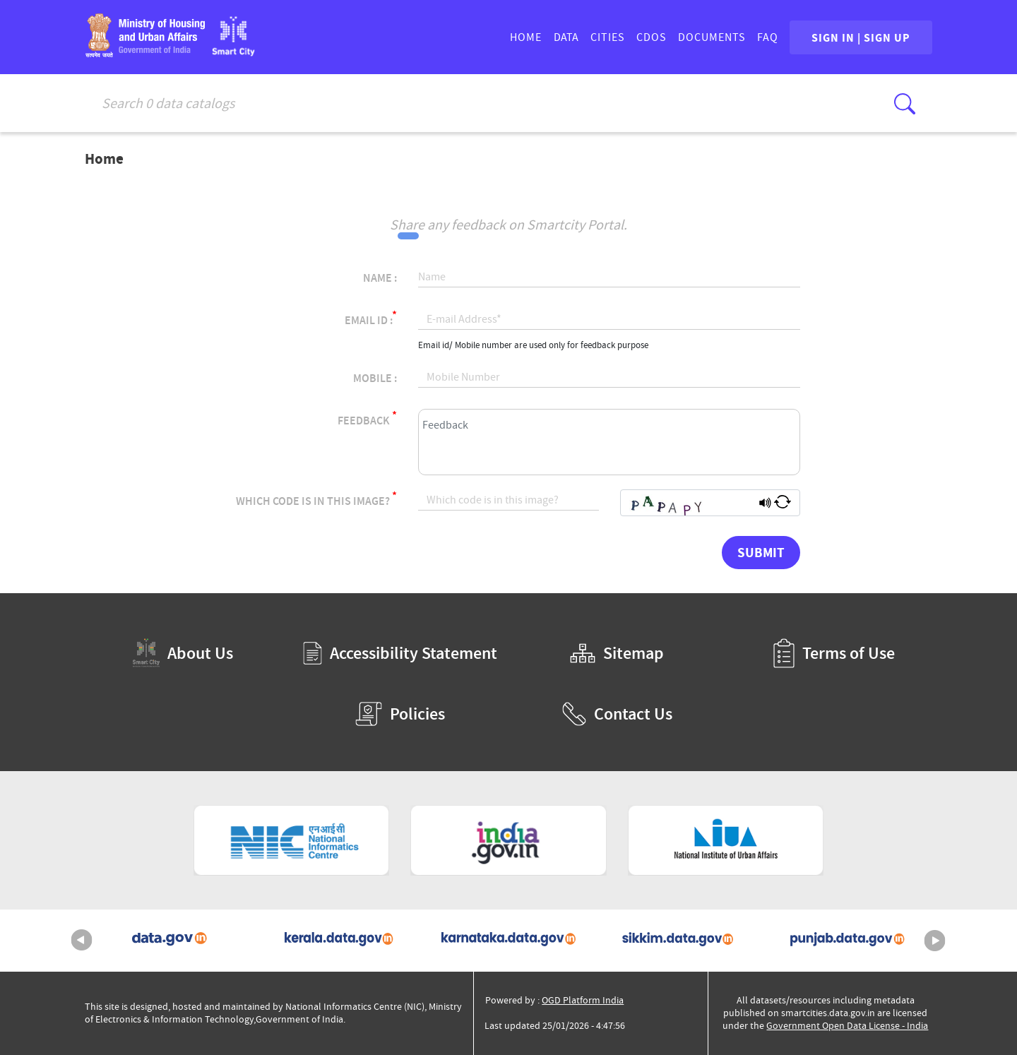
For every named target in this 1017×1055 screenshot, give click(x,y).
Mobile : (375, 378)
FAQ (767, 37)
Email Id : (371, 318)
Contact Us (617, 714)
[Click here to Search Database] (904, 104)
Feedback (367, 418)
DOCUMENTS (712, 37)
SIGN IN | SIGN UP (860, 37)
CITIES (607, 37)
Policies (400, 714)
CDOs (651, 37)
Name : (380, 278)
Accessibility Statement (400, 653)
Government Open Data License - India (847, 1025)
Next (935, 940)
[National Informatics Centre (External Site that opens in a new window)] (292, 840)
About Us (183, 652)
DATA (566, 37)
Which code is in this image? (316, 498)
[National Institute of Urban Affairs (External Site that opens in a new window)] (726, 840)
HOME (526, 37)
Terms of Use (834, 653)
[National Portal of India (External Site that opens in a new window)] (508, 840)
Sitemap (617, 653)
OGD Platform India (583, 1000)
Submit (761, 552)
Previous (82, 940)
